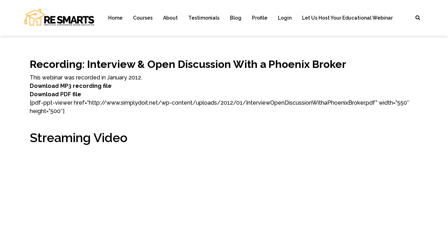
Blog (235, 18)
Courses (143, 18)
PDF (65, 94)
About (170, 18)
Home (115, 18)
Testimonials (203, 18)
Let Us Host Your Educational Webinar (347, 18)
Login (285, 18)
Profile (259, 18)
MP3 (65, 86)
